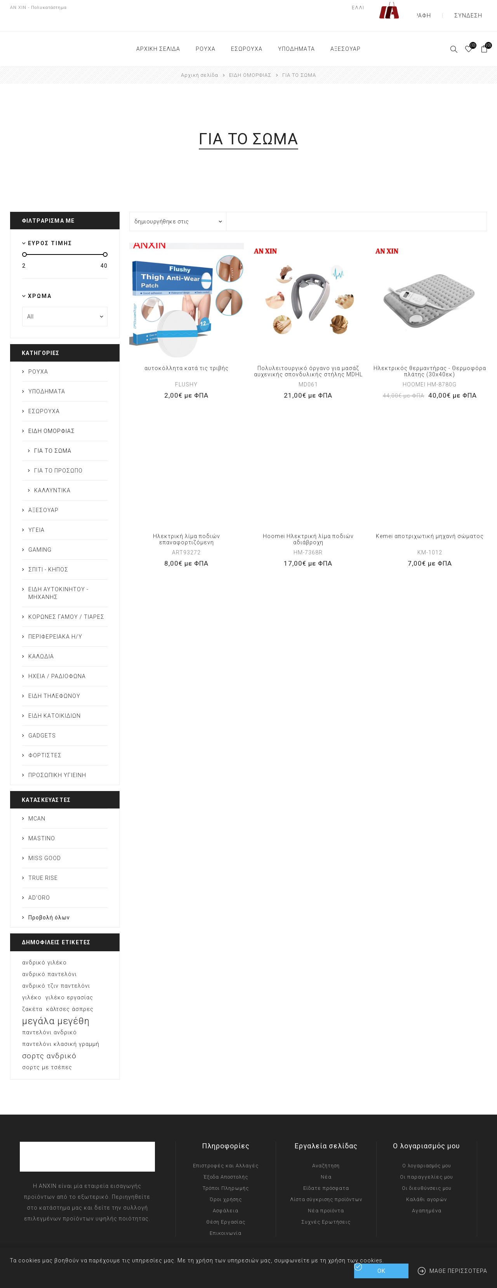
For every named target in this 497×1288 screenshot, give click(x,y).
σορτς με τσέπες (47, 1052)
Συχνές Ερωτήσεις (326, 1206)
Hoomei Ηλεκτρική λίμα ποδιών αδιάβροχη (308, 524)
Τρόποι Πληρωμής (226, 1172)
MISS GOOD (44, 843)
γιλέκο (32, 982)
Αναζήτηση (326, 1150)
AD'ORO (39, 882)
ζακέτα (32, 993)
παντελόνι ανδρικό (49, 1017)
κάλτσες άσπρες (70, 993)
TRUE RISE (43, 862)
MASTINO (41, 823)
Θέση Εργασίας (225, 1206)
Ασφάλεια (225, 1195)
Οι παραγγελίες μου (426, 1161)
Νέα (326, 1161)
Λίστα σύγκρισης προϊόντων (326, 1184)
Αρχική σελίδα (199, 59)
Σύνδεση (474, 7)
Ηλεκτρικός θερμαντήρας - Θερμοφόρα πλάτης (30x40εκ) (430, 356)
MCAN (36, 803)
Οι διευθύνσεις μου (427, 1172)
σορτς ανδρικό (49, 1040)
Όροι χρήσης (226, 1184)
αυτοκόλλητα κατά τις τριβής (186, 353)
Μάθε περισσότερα (458, 1271)
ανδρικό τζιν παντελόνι (56, 970)
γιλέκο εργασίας (69, 982)
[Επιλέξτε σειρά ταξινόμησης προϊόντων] (177, 206)
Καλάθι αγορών (426, 1184)
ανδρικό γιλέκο (44, 947)
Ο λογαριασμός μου (426, 1150)
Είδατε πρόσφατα (326, 1172)
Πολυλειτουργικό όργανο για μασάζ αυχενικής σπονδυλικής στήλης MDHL (308, 356)
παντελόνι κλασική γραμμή (60, 1028)
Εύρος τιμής (50, 228)
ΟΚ (381, 1270)
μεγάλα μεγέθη (56, 1005)
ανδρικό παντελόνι (49, 959)
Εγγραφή (437, 7)
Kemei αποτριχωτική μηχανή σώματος (430, 521)
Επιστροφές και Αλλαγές (226, 1150)
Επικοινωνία (226, 1217)
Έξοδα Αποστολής (225, 1161)
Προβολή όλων (49, 902)
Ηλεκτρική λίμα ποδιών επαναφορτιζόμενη (186, 524)
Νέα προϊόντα (326, 1195)
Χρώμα (40, 280)
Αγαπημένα (426, 1195)
